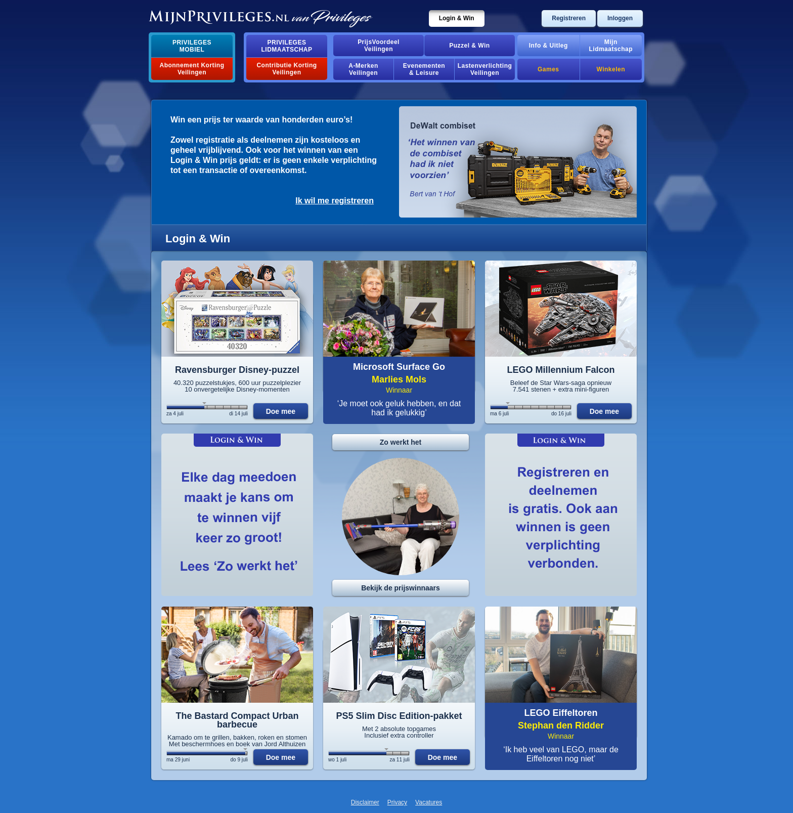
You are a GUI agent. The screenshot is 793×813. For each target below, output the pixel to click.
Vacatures (428, 802)
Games (548, 69)
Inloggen (620, 18)
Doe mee (280, 411)
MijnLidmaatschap (611, 45)
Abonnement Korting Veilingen (192, 69)
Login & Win (456, 18)
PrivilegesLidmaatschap (287, 46)
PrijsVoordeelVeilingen (379, 45)
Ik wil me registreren (334, 200)
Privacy (397, 802)
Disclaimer (365, 802)
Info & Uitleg (548, 45)
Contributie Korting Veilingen (286, 69)
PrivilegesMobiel (191, 46)
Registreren (569, 18)
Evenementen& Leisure (424, 69)
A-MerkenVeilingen (363, 69)
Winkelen (611, 69)
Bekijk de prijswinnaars (400, 588)
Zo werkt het (400, 442)
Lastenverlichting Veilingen (485, 69)
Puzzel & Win (469, 45)
